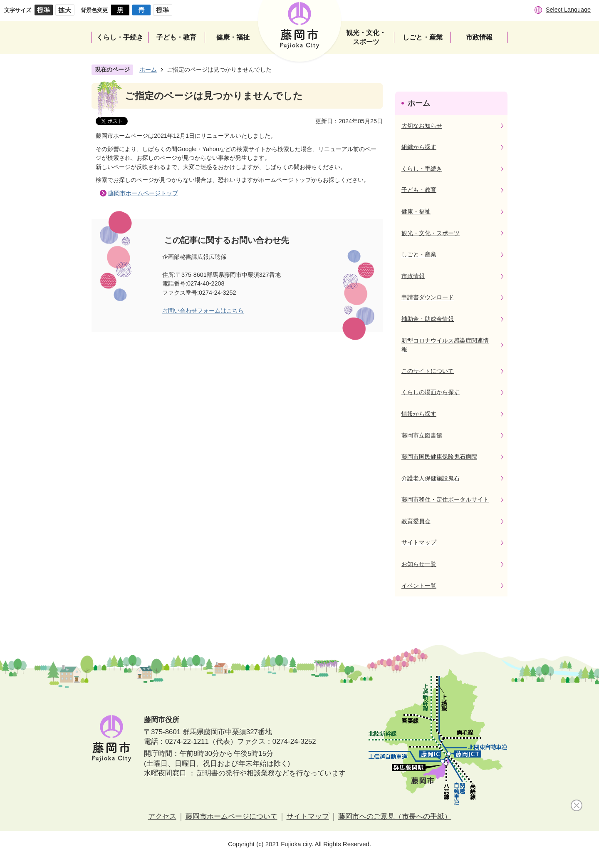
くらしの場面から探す (430, 392)
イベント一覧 (418, 585)
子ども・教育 (418, 189)
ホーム (148, 69)
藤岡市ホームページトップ (143, 193)
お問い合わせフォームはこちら (203, 310)
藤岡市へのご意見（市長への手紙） (394, 816)
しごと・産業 (418, 254)
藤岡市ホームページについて (231, 816)
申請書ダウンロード (427, 297)
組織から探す (418, 147)
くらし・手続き (421, 168)
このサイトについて (427, 371)
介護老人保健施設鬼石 (430, 478)
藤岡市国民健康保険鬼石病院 (439, 456)
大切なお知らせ (421, 125)
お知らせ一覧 (418, 564)
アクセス (162, 816)
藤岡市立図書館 (421, 435)
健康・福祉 (416, 211)
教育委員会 (416, 521)
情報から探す (418, 413)
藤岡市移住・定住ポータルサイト (445, 499)
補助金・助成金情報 (427, 318)
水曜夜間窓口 (165, 773)
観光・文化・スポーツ (430, 233)
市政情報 (413, 276)
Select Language (568, 9)
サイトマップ (418, 542)
